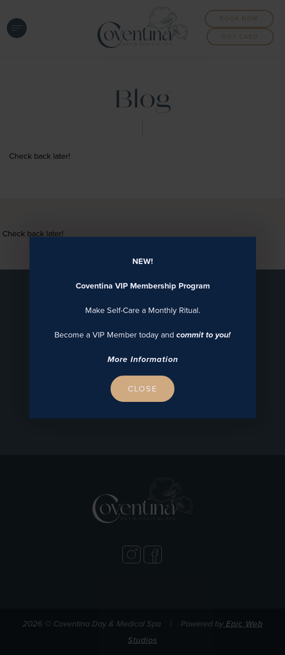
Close (142, 389)
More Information (142, 359)
